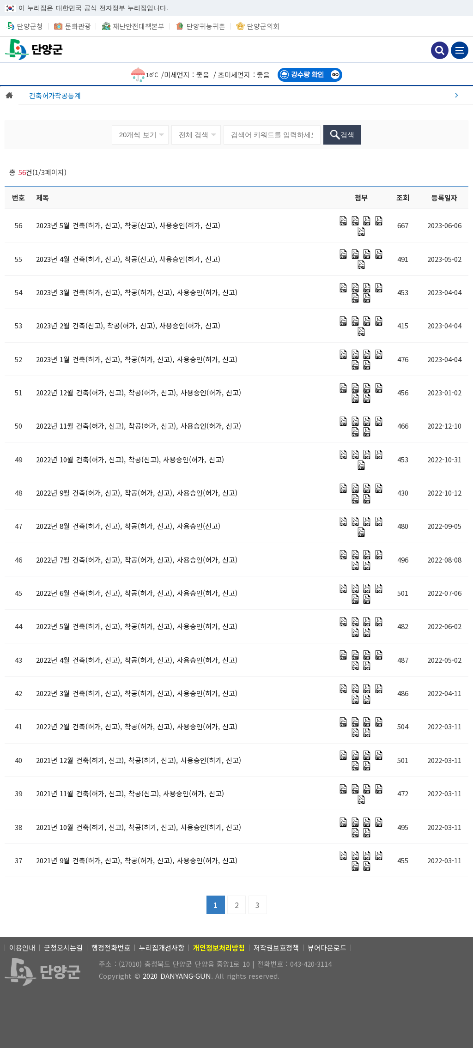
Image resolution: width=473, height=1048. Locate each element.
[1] (215, 905)
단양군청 (34, 49)
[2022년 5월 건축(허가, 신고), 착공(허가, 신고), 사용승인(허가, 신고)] (137, 626)
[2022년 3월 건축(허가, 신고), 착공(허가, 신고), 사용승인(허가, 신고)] (137, 693)
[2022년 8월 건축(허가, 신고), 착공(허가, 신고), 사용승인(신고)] (128, 526)
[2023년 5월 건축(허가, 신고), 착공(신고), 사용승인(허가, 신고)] (128, 225)
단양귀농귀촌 (206, 26)
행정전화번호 (110, 947)
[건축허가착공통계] (245, 95)
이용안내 (22, 947)
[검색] (342, 135)
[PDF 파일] (343, 220)
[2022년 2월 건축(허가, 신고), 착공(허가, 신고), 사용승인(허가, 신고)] (137, 726)
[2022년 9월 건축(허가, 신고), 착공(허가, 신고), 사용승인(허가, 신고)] (137, 492)
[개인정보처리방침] (218, 947)
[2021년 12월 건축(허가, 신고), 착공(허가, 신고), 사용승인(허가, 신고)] (139, 760)
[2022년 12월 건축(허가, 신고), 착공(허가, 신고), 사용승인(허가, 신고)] (139, 392)
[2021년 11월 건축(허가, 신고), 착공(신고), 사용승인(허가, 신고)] (130, 793)
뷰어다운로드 (327, 947)
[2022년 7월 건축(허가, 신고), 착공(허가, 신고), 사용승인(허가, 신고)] (137, 559)
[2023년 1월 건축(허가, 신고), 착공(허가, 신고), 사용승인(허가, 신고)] (137, 359)
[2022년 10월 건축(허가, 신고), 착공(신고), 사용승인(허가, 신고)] (130, 459)
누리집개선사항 (161, 947)
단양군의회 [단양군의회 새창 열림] (263, 26)
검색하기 (440, 50)
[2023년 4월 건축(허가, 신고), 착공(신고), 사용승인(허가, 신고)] (128, 259)
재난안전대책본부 (138, 26)
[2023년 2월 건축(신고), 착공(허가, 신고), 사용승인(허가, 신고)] (128, 325)
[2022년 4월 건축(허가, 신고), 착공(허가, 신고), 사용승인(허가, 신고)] (137, 660)
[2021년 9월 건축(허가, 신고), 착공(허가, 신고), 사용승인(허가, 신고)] (137, 860)
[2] (236, 905)
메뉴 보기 (459, 50)
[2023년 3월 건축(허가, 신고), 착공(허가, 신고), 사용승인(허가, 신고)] (137, 292)
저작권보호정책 (276, 947)
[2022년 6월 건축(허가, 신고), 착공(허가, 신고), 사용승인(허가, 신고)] (137, 593)
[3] (258, 905)
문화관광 (78, 26)
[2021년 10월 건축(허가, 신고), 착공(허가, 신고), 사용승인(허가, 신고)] (139, 827)
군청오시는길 (63, 947)
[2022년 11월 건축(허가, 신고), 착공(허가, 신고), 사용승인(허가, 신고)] (139, 425)
